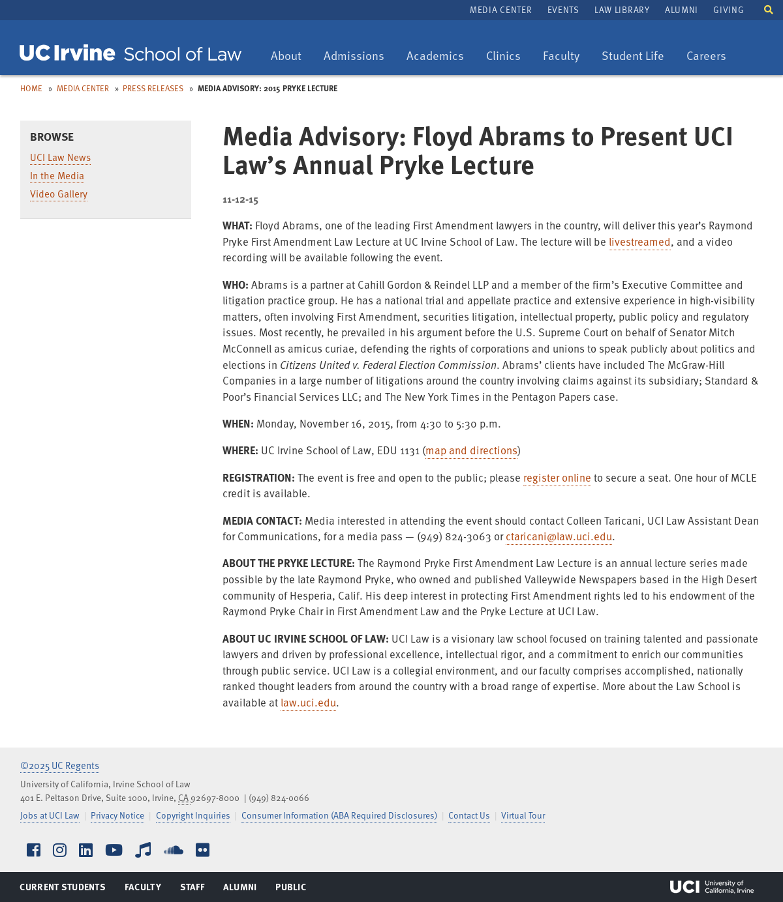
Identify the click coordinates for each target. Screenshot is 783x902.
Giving (728, 9)
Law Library (621, 9)
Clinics (507, 56)
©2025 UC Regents (59, 765)
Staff (196, 889)
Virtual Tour (523, 815)
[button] (768, 9)
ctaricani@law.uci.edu (559, 536)
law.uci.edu (308, 702)
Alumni (681, 9)
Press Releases (153, 88)
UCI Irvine (712, 887)
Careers (711, 56)
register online (557, 477)
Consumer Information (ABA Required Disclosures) (339, 815)
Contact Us (469, 815)
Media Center (501, 9)
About (290, 56)
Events (563, 9)
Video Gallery (58, 193)
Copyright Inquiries (193, 815)
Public (291, 889)
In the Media (57, 175)
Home (31, 88)
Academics (435, 56)
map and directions (471, 450)
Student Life (632, 56)
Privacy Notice (117, 815)
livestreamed (640, 241)
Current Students (62, 889)
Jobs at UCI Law (50, 815)
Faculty (565, 56)
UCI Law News (60, 157)
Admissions (353, 56)
